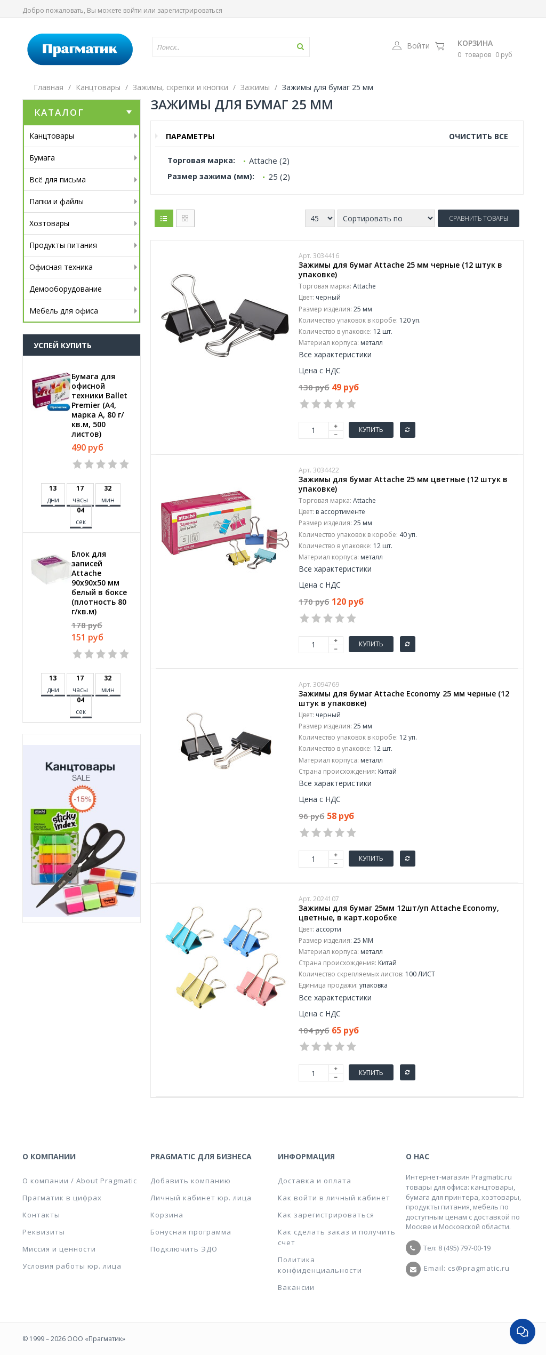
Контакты (41, 1215)
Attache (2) (269, 160)
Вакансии (296, 1287)
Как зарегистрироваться (326, 1215)
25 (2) (279, 176)
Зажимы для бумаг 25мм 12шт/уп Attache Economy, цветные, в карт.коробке (399, 913)
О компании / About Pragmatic (79, 1180)
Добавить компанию (190, 1180)
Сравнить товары (478, 218)
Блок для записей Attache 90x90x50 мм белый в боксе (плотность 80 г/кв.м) (99, 582)
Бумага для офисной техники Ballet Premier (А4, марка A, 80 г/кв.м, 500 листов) (99, 405)
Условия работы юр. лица (72, 1266)
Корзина (475, 43)
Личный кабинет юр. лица (201, 1197)
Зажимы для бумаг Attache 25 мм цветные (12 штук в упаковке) (403, 484)
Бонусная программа (190, 1232)
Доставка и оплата (314, 1180)
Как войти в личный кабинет (334, 1197)
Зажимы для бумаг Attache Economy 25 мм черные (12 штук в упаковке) (404, 698)
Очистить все (478, 136)
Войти (411, 46)
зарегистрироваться (189, 10)
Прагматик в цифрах (62, 1197)
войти (132, 10)
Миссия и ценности (59, 1249)
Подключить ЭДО (184, 1249)
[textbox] (235, 47)
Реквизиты (43, 1232)
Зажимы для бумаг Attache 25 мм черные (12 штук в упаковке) (400, 269)
